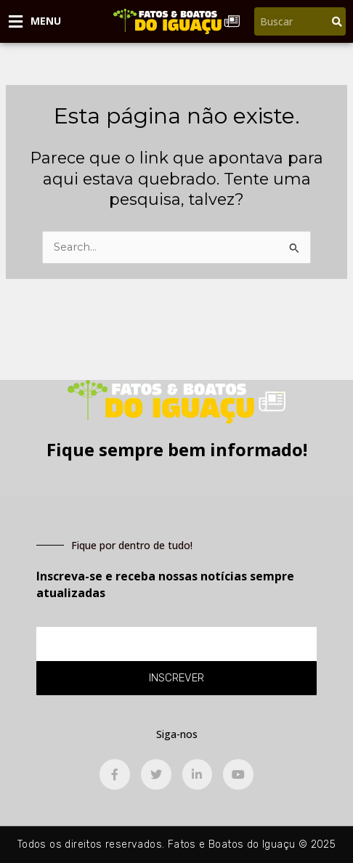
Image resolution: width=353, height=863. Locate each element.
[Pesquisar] (337, 21)
